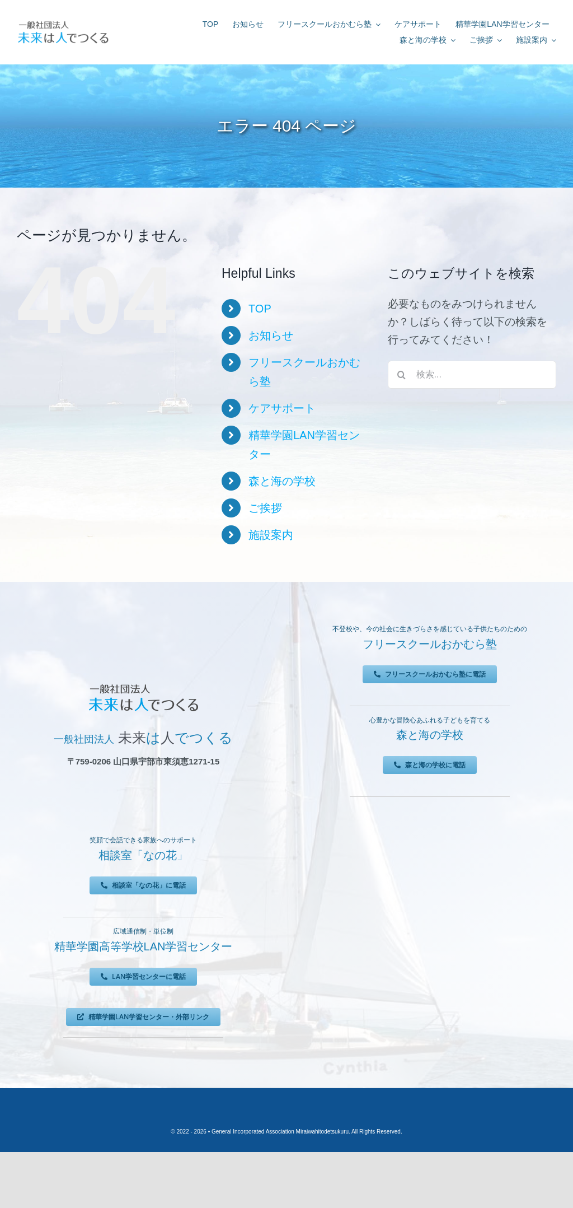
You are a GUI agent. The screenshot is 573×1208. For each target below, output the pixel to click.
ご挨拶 (265, 508)
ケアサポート (282, 408)
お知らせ (270, 335)
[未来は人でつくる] (63, 23)
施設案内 (270, 535)
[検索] (402, 375)
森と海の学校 (282, 481)
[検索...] (472, 375)
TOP (259, 308)
